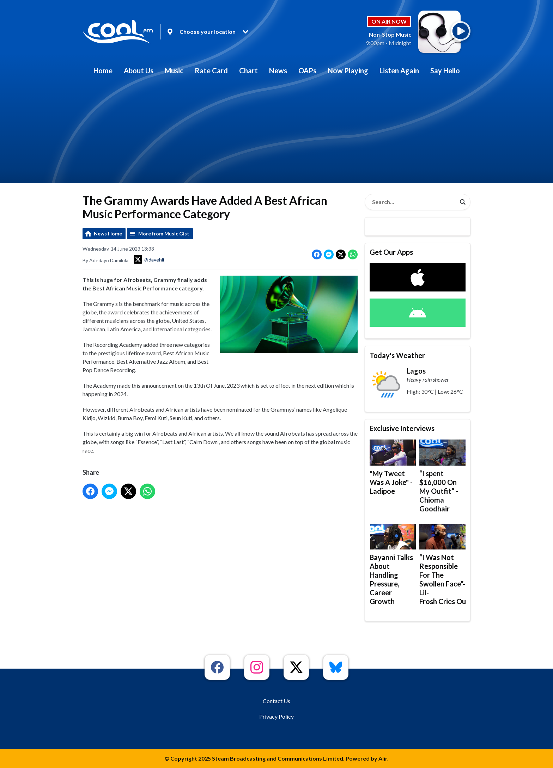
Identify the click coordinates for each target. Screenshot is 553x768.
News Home (108, 233)
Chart (248, 70)
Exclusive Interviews (402, 428)
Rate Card (211, 70)
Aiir (382, 758)
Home (103, 70)
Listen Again (399, 70)
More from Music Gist (163, 233)
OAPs (307, 70)
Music (174, 70)
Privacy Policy (276, 716)
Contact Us (276, 701)
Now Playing (348, 70)
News (278, 70)
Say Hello (445, 70)
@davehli (149, 259)
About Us (138, 70)
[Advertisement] (276, 134)
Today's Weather (397, 355)
